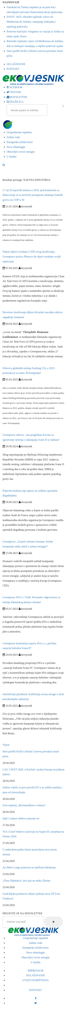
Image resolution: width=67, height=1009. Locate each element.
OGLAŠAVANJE (16, 64)
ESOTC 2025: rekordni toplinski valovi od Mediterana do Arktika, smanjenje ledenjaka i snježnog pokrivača (31, 21)
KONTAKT (13, 68)
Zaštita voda (13, 137)
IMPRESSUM (35, 970)
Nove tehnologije (16, 147)
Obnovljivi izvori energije (21, 151)
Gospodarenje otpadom (19, 132)
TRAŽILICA (15, 101)
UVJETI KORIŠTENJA (35, 980)
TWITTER (14, 92)
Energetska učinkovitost (20, 142)
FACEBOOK (15, 87)
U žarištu (11, 156)
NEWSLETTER (17, 97)
